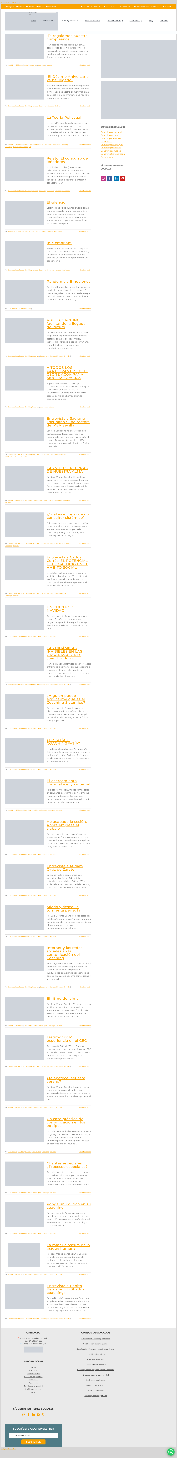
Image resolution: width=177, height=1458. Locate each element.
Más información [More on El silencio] (85, 231)
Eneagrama (107, 157)
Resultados (65, 191)
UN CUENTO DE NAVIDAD (61, 609)
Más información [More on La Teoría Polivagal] (85, 144)
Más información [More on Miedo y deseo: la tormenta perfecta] (85, 936)
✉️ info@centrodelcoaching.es (33, 1343)
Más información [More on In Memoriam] (85, 270)
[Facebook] (109, 178)
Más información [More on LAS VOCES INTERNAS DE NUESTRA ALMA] (85, 500)
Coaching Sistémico (55, 500)
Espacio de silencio (96, 1390)
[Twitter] (42, 1414)
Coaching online (109, 135)
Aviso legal (33, 1383)
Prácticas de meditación (96, 1385)
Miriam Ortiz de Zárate (16, 231)
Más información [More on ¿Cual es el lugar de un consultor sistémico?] (85, 543)
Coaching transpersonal (113, 154)
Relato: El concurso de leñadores (67, 160)
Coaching (33, 65)
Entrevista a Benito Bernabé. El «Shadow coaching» (66, 1289)
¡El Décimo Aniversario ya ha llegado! (68, 78)
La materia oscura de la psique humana (68, 1246)
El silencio (56, 202)
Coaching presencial (111, 132)
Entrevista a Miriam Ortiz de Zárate (65, 868)
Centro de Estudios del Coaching (20, 106)
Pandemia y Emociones (68, 281)
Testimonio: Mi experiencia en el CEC (67, 1039)
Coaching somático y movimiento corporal (95, 1370)
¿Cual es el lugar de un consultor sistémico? (68, 516)
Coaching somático (111, 151)
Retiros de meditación (95, 1380)
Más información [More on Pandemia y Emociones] (85, 309)
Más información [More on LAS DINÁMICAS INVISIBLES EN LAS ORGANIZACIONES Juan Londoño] (85, 684)
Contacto (33, 1370)
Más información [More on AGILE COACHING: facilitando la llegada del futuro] (85, 356)
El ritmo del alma (63, 998)
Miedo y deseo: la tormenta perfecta (64, 908)
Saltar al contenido (10, 2)
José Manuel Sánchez (15, 65)
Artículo (27, 65)
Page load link (8, 1448)
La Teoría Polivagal (64, 117)
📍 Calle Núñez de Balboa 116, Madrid (33, 1338)
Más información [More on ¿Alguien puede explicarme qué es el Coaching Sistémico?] (85, 728)
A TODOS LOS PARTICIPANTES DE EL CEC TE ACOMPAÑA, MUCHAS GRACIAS (67, 373)
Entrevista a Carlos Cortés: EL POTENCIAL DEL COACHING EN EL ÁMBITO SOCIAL (67, 562)
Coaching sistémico (111, 147)
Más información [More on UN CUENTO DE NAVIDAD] (85, 636)
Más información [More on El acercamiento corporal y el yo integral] (85, 810)
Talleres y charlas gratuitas (95, 1396)
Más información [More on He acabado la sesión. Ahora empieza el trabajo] (85, 854)
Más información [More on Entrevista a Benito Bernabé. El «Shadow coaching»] (85, 1318)
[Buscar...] (46, 12)
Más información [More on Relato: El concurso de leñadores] (85, 191)
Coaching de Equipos (48, 356)
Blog (33, 1392)
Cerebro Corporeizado (52, 144)
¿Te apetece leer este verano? (66, 1079)
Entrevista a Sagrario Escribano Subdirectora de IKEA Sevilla (68, 421)
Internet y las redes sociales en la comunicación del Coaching (64, 953)
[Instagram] (103, 178)
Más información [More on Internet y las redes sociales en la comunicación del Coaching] (85, 987)
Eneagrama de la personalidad (96, 1375)
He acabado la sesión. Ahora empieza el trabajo (67, 825)
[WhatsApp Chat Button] (171, 1452)
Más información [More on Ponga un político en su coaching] (85, 1233)
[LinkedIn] (116, 178)
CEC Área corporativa (33, 1377)
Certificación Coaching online (95, 1344)
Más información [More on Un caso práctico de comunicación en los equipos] (85, 1152)
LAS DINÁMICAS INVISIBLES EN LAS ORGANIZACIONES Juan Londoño (64, 653)
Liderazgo (41, 65)
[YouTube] (122, 178)
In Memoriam (59, 243)
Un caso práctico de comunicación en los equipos (66, 1122)
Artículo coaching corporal (33, 144)
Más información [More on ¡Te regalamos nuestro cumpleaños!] (85, 65)
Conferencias (61, 454)
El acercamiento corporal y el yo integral (68, 782)
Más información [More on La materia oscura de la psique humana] (85, 1274)
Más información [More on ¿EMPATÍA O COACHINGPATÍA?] (85, 769)
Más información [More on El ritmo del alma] (85, 1026)
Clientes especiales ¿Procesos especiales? (67, 1165)
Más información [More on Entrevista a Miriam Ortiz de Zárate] (85, 895)
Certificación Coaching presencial (95, 1339)
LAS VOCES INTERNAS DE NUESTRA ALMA (67, 469)
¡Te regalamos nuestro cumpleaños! (67, 37)
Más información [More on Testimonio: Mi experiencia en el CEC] (85, 1066)
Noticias (49, 65)
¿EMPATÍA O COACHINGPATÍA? (63, 741)
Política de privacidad (33, 1386)
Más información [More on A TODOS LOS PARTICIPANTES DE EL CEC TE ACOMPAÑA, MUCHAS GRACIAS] (85, 407)
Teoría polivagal (25, 147)
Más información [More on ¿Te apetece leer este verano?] (85, 1107)
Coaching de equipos (112, 144)
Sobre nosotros (33, 1374)
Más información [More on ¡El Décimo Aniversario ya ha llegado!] (85, 106)
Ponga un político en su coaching (69, 1206)
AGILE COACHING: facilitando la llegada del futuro (66, 323)
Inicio (33, 1367)
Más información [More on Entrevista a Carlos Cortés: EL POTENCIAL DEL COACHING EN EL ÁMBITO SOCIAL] (85, 593)
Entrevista (50, 191)
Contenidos (33, 1380)
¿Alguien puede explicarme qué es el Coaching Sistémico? (66, 699)
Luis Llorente (12, 309)
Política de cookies (33, 1389)
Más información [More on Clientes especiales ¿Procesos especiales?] (85, 1192)
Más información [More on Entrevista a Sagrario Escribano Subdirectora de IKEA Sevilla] (85, 454)
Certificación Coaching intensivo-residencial (96, 1349)
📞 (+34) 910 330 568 (33, 1341)
